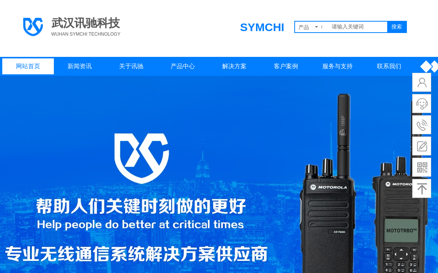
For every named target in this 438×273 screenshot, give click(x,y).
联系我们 (389, 66)
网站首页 (28, 66)
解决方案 (234, 66)
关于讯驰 (131, 66)
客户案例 (286, 66)
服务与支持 (337, 66)
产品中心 (183, 66)
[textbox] (358, 27)
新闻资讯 (80, 66)
